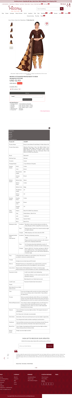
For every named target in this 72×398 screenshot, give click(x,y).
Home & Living (30, 16)
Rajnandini (26, 155)
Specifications (11, 130)
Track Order (22, 4)
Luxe (61, 13)
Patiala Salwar (27, 213)
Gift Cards (46, 4)
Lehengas (12, 13)
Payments (10, 136)
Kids (35, 13)
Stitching (10, 134)
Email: (13, 96)
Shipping (10, 132)
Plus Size (37, 16)
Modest (55, 13)
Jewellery (30, 13)
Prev (5, 358)
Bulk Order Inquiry (37, 4)
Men (38, 13)
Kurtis (25, 13)
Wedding (44, 13)
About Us (16, 377)
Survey (32, 4)
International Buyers (32, 377)
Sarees (6, 13)
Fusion (67, 13)
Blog (15, 380)
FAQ (1, 384)
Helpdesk (2, 385)
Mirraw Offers (44, 378)
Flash (43, 16)
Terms (15, 382)
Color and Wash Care (13, 139)
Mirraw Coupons (45, 377)
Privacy (15, 384)
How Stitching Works (4, 378)
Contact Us (16, 378)
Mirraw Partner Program (32, 380)
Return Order (27, 4)
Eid (50, 13)
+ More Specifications (45, 111)
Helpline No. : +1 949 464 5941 (6, 387)
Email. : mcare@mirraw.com (5, 389)
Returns (10, 137)
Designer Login (31, 378)
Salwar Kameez (18, 13)
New (3, 13)
